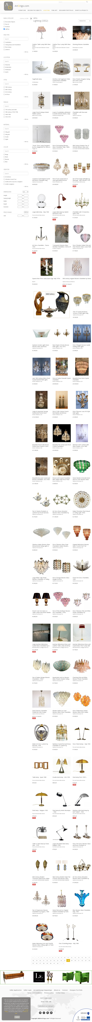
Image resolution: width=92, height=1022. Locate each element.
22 (47, 960)
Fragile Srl (34, 148)
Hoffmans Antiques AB (58, 115)
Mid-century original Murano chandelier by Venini (77, 278)
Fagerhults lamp (37, 79)
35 (33, 963)
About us (57, 990)
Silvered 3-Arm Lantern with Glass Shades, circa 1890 (81, 445)
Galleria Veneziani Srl (58, 148)
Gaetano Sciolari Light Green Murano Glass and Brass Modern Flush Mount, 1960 (40, 345)
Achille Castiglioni (9, 184)
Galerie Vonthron (77, 115)
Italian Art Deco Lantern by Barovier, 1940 (40, 744)
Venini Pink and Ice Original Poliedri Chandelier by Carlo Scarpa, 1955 (60, 911)
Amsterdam (7, 67)
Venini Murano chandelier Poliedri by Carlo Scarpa (39, 711)
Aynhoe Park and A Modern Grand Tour (40, 48)
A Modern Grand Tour (10, 179)
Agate (6, 139)
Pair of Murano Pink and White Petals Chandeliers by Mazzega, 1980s (81, 611)
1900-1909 (7, 114)
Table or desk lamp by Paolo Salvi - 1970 (40, 844)
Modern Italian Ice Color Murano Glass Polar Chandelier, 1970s (62, 711)
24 (54, 960)
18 (33, 960)
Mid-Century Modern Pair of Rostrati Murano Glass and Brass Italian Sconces (81, 146)
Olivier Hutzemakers (58, 82)
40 (50, 963)
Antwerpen (7, 69)
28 (68, 960)
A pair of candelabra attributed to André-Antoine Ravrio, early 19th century (61, 113)
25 (57, 960)
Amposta (7, 65)
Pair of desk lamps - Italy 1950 (81, 744)
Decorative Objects (35, 10)
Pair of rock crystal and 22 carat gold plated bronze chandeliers (60, 179)
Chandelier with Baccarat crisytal (80, 113)
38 (43, 963)
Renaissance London (78, 47)
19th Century (8, 87)
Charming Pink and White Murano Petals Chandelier (80, 678)
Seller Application (16, 990)
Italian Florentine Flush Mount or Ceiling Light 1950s (81, 512)
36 (36, 963)
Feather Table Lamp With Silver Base (41, 45)
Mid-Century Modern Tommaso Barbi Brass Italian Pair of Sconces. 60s (40, 877)
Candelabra (7, 42)
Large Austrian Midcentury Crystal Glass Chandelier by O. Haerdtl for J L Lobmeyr (41, 645)
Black (6, 157)
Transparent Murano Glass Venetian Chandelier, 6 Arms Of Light (62, 246)
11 (68, 957)
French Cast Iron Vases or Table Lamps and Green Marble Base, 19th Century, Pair (41, 611)
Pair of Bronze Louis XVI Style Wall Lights (81, 412)
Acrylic (6, 137)
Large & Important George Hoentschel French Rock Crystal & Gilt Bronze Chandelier (40, 412)
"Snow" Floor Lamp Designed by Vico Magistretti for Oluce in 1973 (41, 146)
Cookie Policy (60, 993)
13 (75, 957)
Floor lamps (7, 47)
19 (36, 960)
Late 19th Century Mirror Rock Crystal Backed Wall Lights (41, 379)
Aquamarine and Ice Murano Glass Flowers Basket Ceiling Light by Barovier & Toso (61, 678)
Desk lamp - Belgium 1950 (40, 810)
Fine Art (54, 10)
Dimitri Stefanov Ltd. (58, 182)
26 (61, 960)
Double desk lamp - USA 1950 (61, 777)
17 (89, 957)
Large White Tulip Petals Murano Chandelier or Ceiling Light (40, 578)
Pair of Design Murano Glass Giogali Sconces (61, 578)
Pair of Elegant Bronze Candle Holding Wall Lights (81, 345)
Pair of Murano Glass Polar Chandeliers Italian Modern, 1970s (60, 545)
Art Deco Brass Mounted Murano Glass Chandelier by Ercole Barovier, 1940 (61, 512)
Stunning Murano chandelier (81, 44)
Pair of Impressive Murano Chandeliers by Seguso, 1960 (40, 911)
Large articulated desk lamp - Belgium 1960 (61, 844)
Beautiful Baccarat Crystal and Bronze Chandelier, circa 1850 (41, 478)
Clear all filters (24, 18)
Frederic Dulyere (57, 248)
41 (54, 963)
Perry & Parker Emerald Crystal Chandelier (62, 379)
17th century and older (10, 109)
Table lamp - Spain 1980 (39, 777)
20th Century (8, 89)
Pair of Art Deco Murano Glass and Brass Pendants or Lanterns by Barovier (82, 844)
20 (40, 960)
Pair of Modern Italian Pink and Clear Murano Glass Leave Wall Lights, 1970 (82, 246)
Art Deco (7, 94)
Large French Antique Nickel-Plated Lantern (40, 113)
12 (71, 957)
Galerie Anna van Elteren (69, 281)
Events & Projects (81, 10)
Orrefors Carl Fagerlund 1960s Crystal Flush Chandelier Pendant (61, 79)
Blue (5, 161)
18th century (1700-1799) (11, 112)
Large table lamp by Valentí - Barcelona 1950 (61, 212)
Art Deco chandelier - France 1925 (40, 246)
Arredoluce (7, 177)
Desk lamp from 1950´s (79, 777)
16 (85, 957)
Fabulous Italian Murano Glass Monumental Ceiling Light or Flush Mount (41, 545)
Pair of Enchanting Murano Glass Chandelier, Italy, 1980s (61, 146)
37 (40, 963)
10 (64, 957)
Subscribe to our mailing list (46, 1006)
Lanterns (7, 49)
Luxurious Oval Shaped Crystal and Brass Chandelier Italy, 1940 (41, 179)
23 (50, 960)
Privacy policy (49, 993)
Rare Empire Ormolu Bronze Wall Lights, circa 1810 (61, 345)
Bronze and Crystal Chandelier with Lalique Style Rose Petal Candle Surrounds (61, 478)
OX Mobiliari (35, 82)
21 (43, 960)
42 (57, 963)
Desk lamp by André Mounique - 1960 (61, 811)
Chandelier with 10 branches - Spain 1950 (81, 212)
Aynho (6, 72)
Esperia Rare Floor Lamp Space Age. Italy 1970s (46, 278)
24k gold (7, 134)
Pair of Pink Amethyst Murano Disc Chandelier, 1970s (61, 611)
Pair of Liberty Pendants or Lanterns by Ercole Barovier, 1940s (40, 512)
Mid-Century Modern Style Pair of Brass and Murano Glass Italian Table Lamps (61, 877)
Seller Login (27, 990)
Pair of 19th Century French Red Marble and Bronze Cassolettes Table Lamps (61, 412)
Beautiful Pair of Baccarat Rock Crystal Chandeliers (62, 445)
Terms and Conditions (34, 993)
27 (64, 960)
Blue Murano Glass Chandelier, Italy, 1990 (82, 911)
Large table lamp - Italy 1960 (40, 212)
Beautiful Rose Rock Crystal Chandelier (81, 379)
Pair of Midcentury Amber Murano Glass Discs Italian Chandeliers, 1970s (80, 711)
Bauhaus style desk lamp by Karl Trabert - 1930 (81, 811)
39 (47, 963)
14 (78, 957)
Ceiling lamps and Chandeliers (12, 44)
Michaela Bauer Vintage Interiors (40, 647)
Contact (65, 990)
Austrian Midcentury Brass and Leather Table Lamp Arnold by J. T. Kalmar (61, 645)
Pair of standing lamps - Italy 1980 (69, 943)
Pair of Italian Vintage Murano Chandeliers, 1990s (41, 678)
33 (85, 960)
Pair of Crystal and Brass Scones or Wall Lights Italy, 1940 (81, 312)
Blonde (6, 159)
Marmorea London (77, 82)
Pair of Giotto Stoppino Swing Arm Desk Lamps (81, 79)
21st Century (8, 92)
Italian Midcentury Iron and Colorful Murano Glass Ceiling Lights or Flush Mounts (42, 944)
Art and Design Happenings (43, 990)
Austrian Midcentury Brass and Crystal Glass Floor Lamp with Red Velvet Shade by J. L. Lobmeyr (81, 645)
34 (89, 960)
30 (75, 960)
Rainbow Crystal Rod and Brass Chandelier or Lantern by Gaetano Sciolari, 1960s (62, 744)
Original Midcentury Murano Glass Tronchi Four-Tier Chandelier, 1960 (81, 545)
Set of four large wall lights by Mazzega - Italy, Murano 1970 (81, 179)
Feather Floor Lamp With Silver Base (62, 45)
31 (78, 960)
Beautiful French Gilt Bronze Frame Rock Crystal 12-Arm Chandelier (40, 445)
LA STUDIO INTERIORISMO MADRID (81, 148)
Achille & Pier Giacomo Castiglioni (13, 181)
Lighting (46, 10)
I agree (17, 1017)
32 (82, 960)
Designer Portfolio (66, 10)
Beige (6, 154)
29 (71, 960)
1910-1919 (7, 117)
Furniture (22, 10)
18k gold (7, 132)
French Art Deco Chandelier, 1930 (81, 578)
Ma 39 (33, 281)
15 (82, 957)
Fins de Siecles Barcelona (79, 182)
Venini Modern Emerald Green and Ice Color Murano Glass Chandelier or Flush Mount (81, 478)
